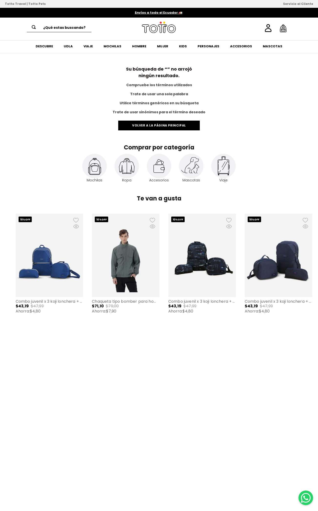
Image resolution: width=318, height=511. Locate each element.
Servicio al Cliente (298, 4)
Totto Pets (37, 4)
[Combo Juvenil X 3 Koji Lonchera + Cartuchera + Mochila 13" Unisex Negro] (202, 271)
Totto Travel (15, 4)
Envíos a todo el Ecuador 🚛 (158, 12)
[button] (9, 274)
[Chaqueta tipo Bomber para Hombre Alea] (125, 271)
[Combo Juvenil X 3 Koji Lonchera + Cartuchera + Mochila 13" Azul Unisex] (278, 271)
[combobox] (59, 27)
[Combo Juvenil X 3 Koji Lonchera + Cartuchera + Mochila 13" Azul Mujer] (49, 271)
